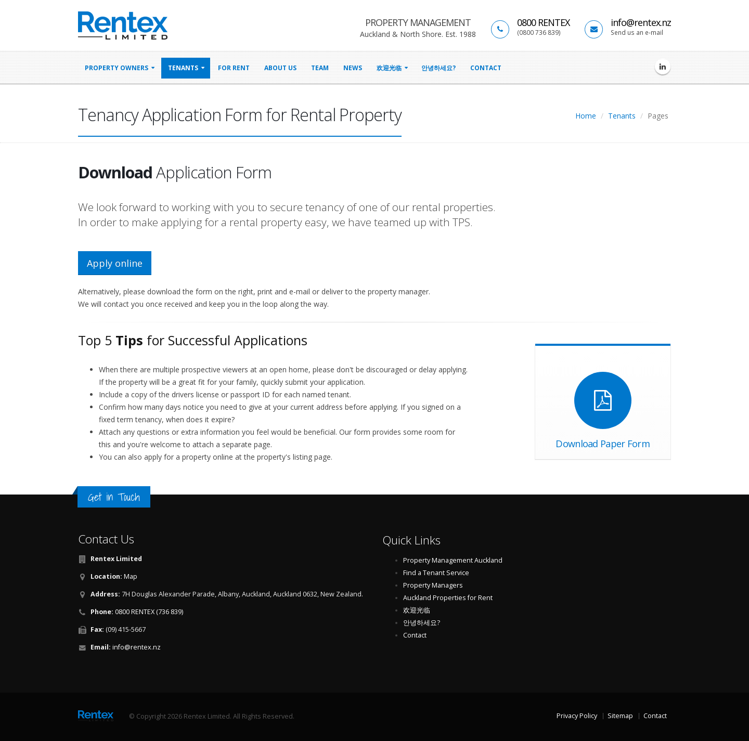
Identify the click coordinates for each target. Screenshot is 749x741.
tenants (183, 67)
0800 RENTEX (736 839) (149, 611)
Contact (485, 67)
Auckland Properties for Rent (448, 597)
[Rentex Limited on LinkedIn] (662, 66)
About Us (280, 67)
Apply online (115, 263)
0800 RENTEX (543, 22)
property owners (116, 67)
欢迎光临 (389, 67)
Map (130, 576)
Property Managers (433, 585)
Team (320, 67)
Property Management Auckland (452, 560)
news (352, 67)
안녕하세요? (438, 67)
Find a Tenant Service (436, 572)
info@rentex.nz (641, 22)
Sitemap (620, 715)
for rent (234, 67)
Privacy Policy (577, 715)
